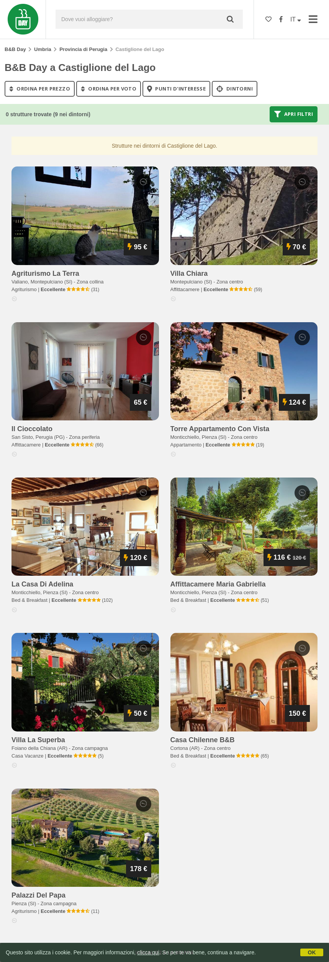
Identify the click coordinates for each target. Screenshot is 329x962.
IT (295, 19)
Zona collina (90, 282)
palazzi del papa (38, 895)
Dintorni (234, 88)
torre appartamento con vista (220, 429)
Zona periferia (84, 437)
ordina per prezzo (39, 88)
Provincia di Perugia (83, 49)
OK (312, 952)
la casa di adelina (42, 584)
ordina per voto (108, 88)
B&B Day (15, 49)
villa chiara (189, 273)
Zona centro (229, 282)
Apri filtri (293, 114)
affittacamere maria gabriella (218, 584)
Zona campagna (90, 748)
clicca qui (148, 952)
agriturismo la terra (45, 273)
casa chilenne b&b (202, 740)
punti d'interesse (176, 88)
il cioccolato (31, 429)
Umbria (42, 49)
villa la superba (38, 740)
